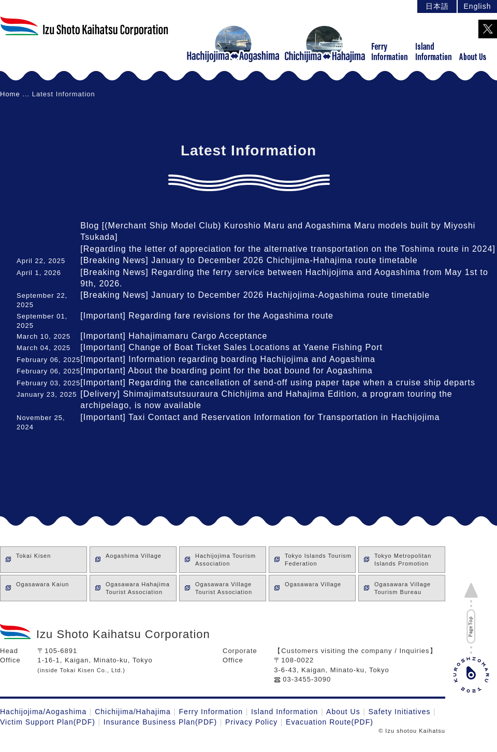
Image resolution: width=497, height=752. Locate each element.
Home (10, 94)
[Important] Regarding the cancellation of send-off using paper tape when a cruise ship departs (277, 382)
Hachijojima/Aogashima (43, 711)
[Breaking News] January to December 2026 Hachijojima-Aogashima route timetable (255, 295)
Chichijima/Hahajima (133, 711)
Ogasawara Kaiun (42, 588)
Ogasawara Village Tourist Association (223, 588)
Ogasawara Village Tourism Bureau (402, 588)
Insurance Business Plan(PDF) (160, 722)
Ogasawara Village (313, 588)
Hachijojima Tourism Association (225, 560)
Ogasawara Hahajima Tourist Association (138, 588)
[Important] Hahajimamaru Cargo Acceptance (173, 335)
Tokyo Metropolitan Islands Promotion (402, 560)
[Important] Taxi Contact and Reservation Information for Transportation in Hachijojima (260, 417)
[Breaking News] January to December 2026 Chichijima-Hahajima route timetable (248, 260)
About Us (343, 711)
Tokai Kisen (33, 560)
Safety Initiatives (400, 711)
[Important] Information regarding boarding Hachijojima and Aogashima (227, 359)
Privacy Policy (251, 722)
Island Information (284, 711)
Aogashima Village (134, 560)
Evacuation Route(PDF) (329, 722)
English (477, 6)
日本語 (437, 6)
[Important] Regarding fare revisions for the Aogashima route (206, 315)
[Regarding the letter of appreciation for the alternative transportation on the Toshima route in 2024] (287, 248)
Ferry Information (211, 711)
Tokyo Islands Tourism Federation (318, 560)
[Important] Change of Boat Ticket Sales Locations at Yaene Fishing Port (231, 347)
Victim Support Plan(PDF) (47, 722)
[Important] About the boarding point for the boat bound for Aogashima (226, 370)
